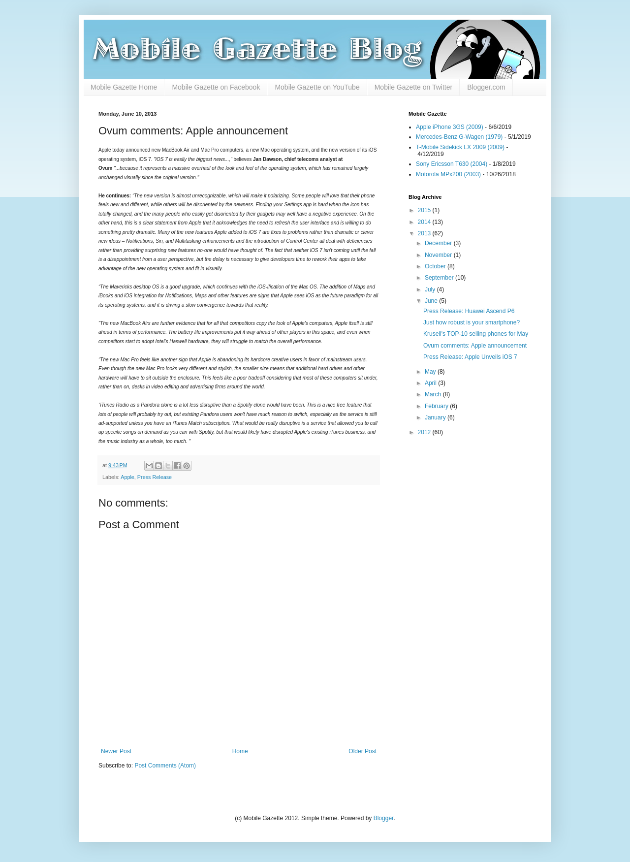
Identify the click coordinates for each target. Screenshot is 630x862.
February (437, 406)
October (436, 266)
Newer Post (116, 751)
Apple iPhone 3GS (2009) (449, 127)
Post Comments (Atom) (165, 765)
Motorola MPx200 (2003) (448, 174)
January (436, 417)
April (431, 383)
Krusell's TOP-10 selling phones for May (475, 333)
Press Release (154, 477)
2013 (425, 233)
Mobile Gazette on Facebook (216, 87)
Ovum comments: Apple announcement (475, 345)
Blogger (384, 818)
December (439, 243)
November (439, 255)
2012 (425, 432)
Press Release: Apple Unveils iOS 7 (470, 356)
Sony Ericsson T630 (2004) (451, 163)
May (431, 371)
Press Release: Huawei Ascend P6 (468, 311)
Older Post (362, 751)
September (440, 277)
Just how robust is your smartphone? (471, 322)
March (434, 394)
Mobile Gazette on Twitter (413, 87)
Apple (127, 477)
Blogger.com (486, 87)
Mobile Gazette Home (124, 87)
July (431, 289)
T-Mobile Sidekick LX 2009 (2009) (460, 147)
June (432, 300)
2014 (425, 222)
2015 (425, 210)
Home (240, 751)
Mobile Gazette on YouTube (317, 87)
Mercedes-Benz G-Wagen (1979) (459, 136)
